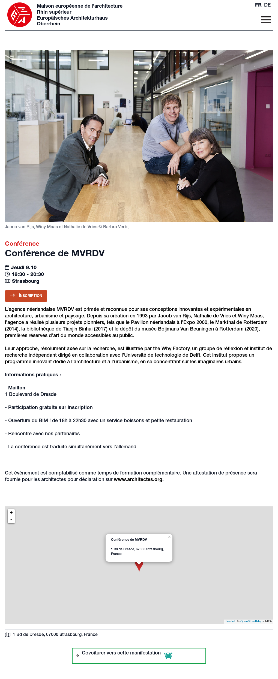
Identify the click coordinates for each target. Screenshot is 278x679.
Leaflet (230, 621)
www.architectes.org (138, 479)
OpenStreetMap (251, 621)
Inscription (26, 295)
